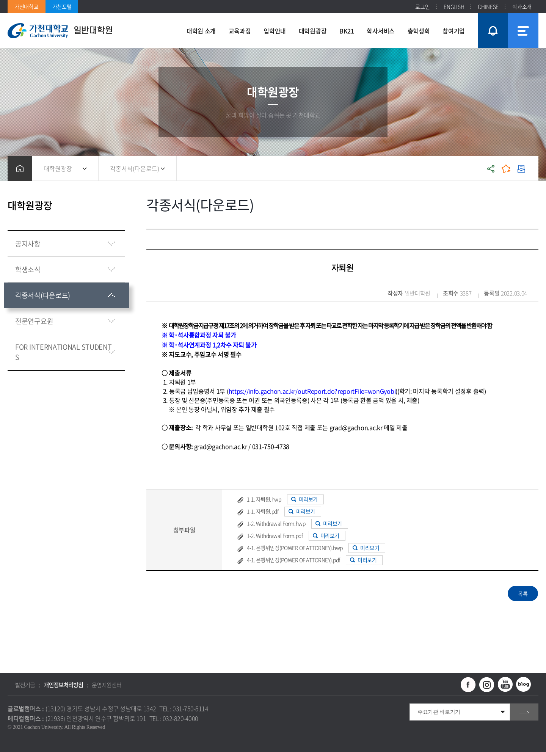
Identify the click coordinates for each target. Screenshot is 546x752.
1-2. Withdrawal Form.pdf (275, 535)
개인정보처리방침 (63, 685)
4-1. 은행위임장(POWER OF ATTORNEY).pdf (293, 560)
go (524, 712)
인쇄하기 (521, 168)
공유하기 (491, 168)
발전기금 (25, 685)
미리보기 (308, 499)
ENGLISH (454, 6)
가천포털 (62, 6)
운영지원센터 (106, 685)
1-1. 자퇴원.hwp (264, 499)
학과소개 (522, 6)
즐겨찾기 (506, 168)
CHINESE (488, 6)
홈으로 (20, 168)
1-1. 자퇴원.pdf (262, 511)
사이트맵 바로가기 (523, 30)
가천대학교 (26, 6)
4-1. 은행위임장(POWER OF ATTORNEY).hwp (295, 547)
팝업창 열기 (492, 16)
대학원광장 (58, 168)
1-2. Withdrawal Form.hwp (276, 523)
